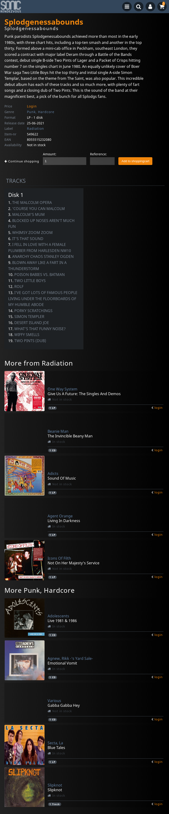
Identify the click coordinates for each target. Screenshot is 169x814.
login (158, 407)
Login (32, 106)
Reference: (98, 154)
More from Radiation (38, 363)
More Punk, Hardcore (39, 590)
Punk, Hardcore (40, 112)
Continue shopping (21, 161)
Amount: (49, 154)
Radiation (35, 128)
